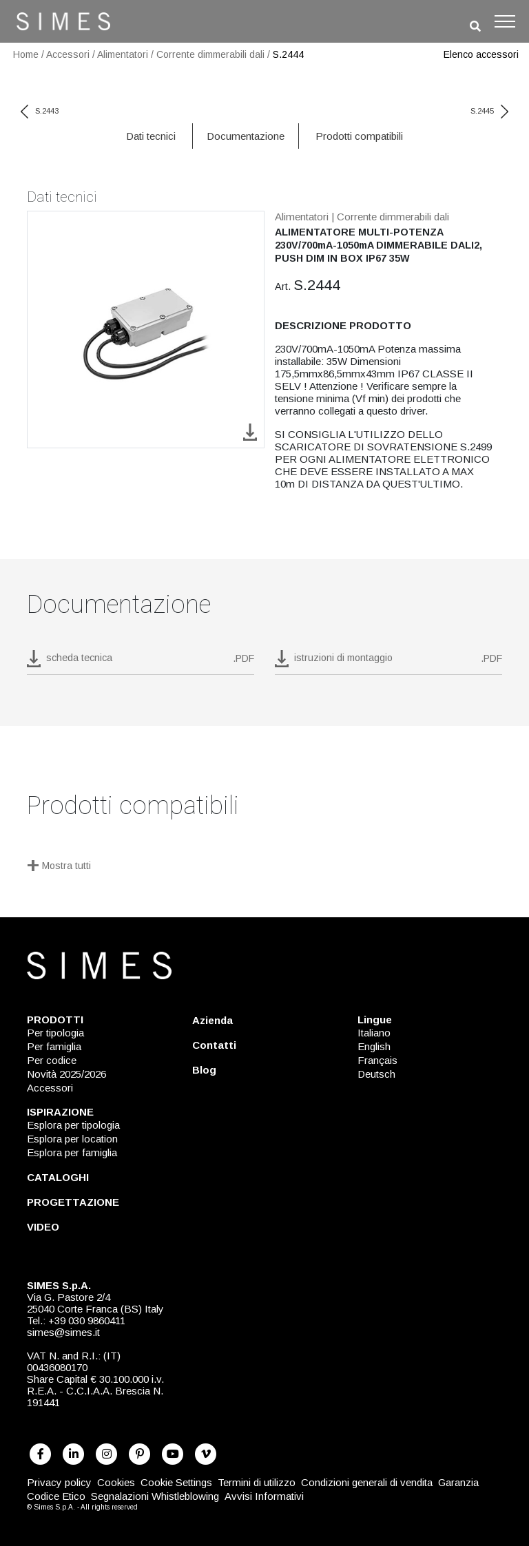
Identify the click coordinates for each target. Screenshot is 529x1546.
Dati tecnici (151, 136)
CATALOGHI (58, 1177)
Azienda (212, 1020)
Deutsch (376, 1074)
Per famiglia (54, 1046)
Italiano (374, 1032)
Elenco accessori (481, 54)
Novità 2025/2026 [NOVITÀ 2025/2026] (66, 1074)
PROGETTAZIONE (73, 1202)
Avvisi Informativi (264, 1496)
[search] (475, 26)
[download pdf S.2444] (140, 662)
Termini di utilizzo (256, 1482)
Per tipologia (55, 1032)
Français (377, 1060)
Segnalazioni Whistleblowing (155, 1496)
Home (26, 54)
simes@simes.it (63, 1332)
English (374, 1046)
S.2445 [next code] (489, 111)
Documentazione (245, 136)
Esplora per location (72, 1139)
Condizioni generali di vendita (367, 1482)
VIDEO (43, 1227)
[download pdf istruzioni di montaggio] (388, 662)
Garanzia (458, 1482)
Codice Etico (56, 1496)
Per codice (51, 1060)
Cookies (116, 1482)
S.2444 (288, 54)
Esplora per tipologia (73, 1125)
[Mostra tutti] (264, 867)
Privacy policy (59, 1482)
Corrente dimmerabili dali (210, 54)
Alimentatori (122, 54)
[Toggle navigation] (504, 21)
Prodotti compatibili (359, 136)
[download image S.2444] (250, 431)
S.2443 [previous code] (40, 111)
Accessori (68, 54)
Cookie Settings (176, 1482)
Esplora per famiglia (72, 1152)
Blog (204, 1070)
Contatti (214, 1045)
